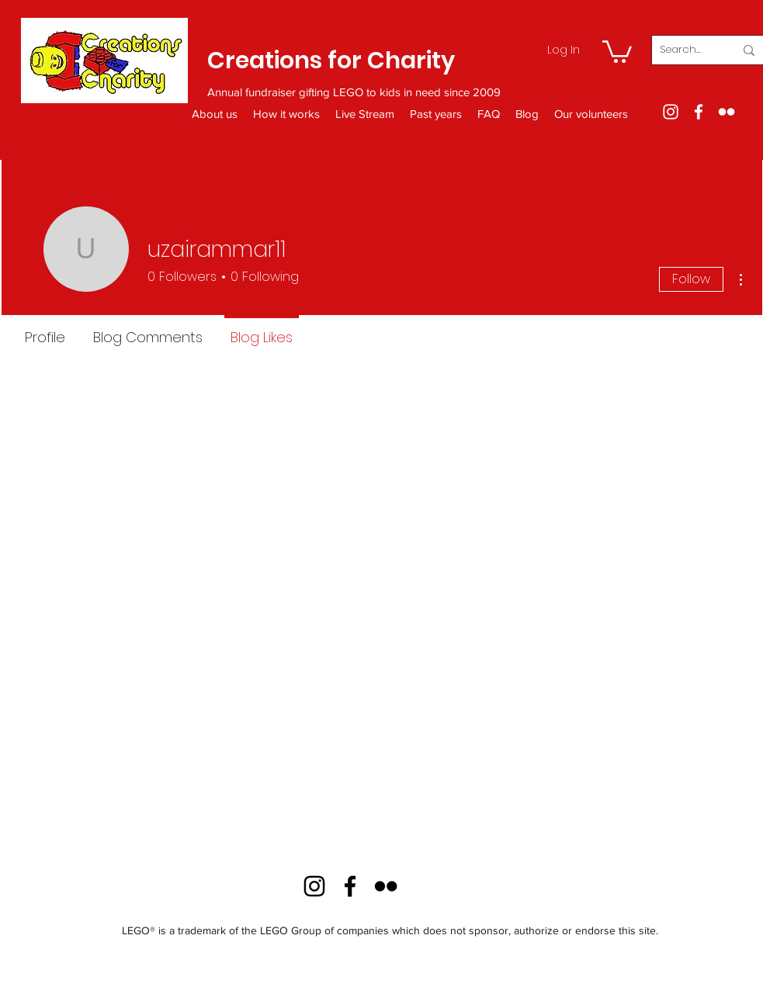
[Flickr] (726, 112)
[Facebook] (698, 112)
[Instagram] (671, 112)
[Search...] (685, 50)
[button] (617, 50)
